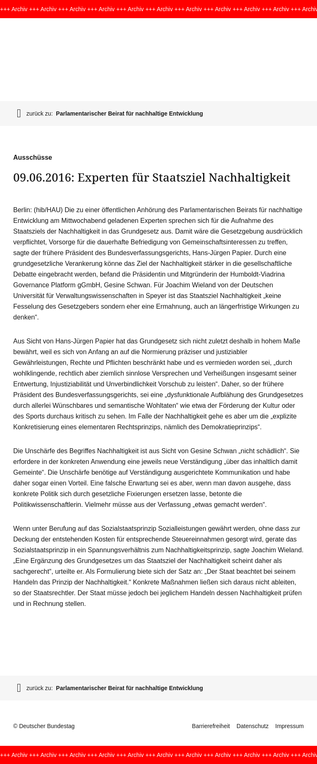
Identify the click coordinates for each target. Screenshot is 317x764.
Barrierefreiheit (211, 726)
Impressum (289, 726)
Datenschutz (253, 726)
